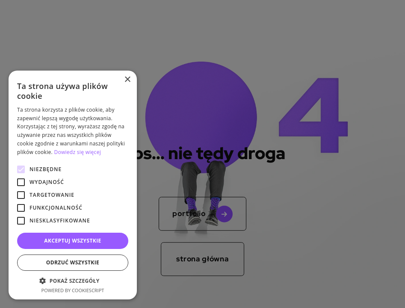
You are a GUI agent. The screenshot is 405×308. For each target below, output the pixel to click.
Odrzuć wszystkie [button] (72, 262)
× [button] (127, 80)
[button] (72, 280)
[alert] (202, 154)
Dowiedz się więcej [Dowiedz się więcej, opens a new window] (77, 152)
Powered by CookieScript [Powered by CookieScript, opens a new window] (72, 290)
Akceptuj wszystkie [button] (72, 240)
